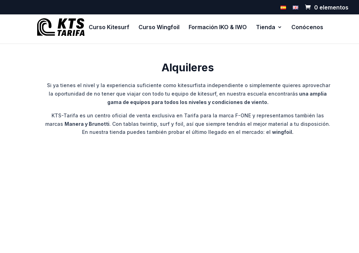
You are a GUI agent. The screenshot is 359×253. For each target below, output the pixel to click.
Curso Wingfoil (159, 28)
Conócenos (307, 28)
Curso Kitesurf (109, 28)
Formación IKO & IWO (218, 28)
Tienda (265, 28)
